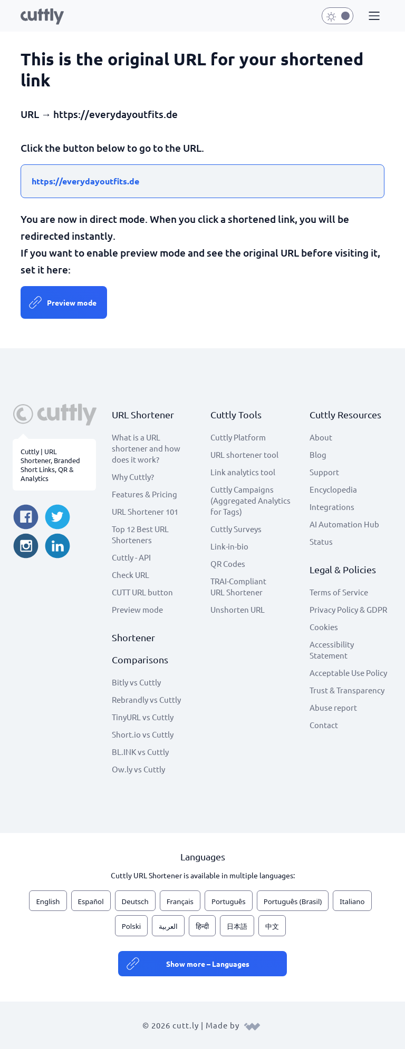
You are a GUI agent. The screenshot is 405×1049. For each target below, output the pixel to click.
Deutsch (135, 901)
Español (91, 901)
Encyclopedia (333, 489)
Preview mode (72, 302)
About (321, 437)
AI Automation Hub (344, 524)
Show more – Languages (207, 963)
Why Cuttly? (133, 477)
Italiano (352, 901)
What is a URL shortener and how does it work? (146, 448)
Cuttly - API (131, 557)
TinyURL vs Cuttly (142, 717)
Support (324, 472)
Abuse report (333, 707)
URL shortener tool (244, 454)
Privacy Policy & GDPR (348, 609)
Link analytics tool (242, 472)
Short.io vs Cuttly (142, 734)
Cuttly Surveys (236, 529)
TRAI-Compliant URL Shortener (238, 586)
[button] (372, 16)
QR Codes (227, 563)
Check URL (130, 575)
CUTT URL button (142, 592)
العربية (168, 926)
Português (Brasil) (293, 901)
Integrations (332, 507)
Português (228, 901)
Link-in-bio (229, 546)
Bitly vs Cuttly (136, 682)
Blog (318, 454)
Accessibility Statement (332, 649)
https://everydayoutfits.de (85, 181)
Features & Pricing (144, 494)
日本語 (237, 926)
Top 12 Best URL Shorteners (140, 534)
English (48, 901)
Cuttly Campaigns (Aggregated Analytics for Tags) (250, 500)
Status (321, 541)
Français (180, 901)
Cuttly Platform (238, 437)
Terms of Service (339, 592)
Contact (324, 725)
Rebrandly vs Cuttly (146, 699)
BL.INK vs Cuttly (140, 752)
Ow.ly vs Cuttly (138, 769)
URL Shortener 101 (145, 511)
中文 (272, 926)
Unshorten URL (237, 609)
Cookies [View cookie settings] (324, 627)
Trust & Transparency (347, 690)
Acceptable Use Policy (348, 673)
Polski (131, 926)
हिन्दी (202, 926)
